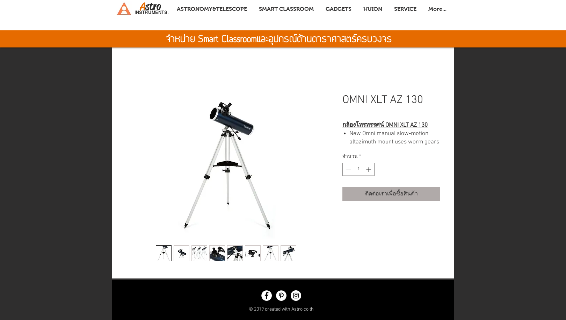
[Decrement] (347, 169)
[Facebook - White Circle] (266, 295)
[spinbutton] (358, 169)
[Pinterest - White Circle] (281, 295)
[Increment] (369, 169)
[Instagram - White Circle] (296, 295)
